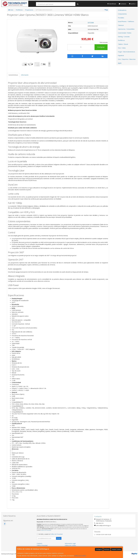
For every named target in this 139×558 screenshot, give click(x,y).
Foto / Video (122, 48)
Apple (119, 63)
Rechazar (107, 549)
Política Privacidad (42, 545)
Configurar (99, 549)
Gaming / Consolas (124, 36)
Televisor (121, 25)
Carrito (132, 4)
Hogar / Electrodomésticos (126, 52)
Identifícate (111, 4)
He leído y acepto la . (51, 534)
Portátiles (121, 18)
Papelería (121, 55)
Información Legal (70, 543)
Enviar (58, 538)
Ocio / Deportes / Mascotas (127, 59)
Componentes (122, 14)
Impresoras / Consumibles (126, 29)
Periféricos (121, 40)
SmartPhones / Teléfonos (126, 21)
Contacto (122, 4)
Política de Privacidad (46, 530)
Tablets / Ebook (123, 44)
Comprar (101, 47)
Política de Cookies (80, 556)
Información (24, 75)
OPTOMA (91, 22)
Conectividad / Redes (124, 33)
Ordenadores (122, 10)
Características (13, 75)
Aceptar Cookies (116, 549)
